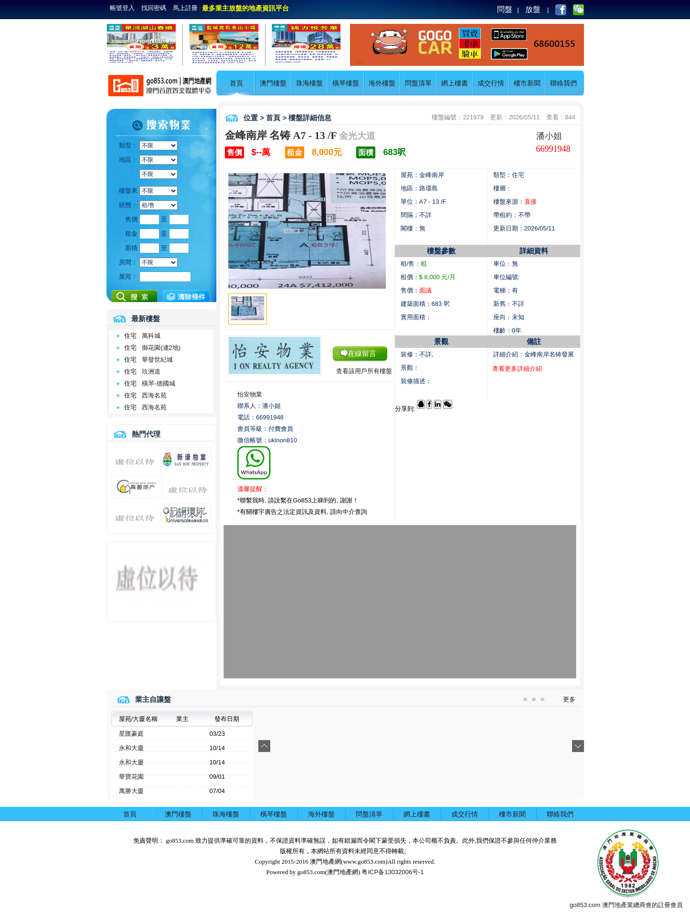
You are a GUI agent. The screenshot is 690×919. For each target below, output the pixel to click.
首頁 (236, 83)
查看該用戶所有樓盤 (364, 371)
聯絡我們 (563, 83)
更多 (569, 699)
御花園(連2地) (161, 347)
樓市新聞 (527, 83)
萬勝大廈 (131, 790)
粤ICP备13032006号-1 (392, 872)
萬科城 (151, 335)
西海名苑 (154, 395)
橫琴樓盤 (345, 83)
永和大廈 (131, 748)
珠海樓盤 (309, 83)
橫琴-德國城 (158, 383)
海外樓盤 (382, 83)
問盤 (504, 9)
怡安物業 (249, 394)
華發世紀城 (157, 359)
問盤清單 (418, 83)
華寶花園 (131, 776)
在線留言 (362, 353)
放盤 (533, 9)
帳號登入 (122, 7)
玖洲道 (151, 371)
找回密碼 (153, 7)
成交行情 (491, 83)
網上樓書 (454, 83)
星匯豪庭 (131, 733)
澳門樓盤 (273, 83)
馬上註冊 (185, 7)
